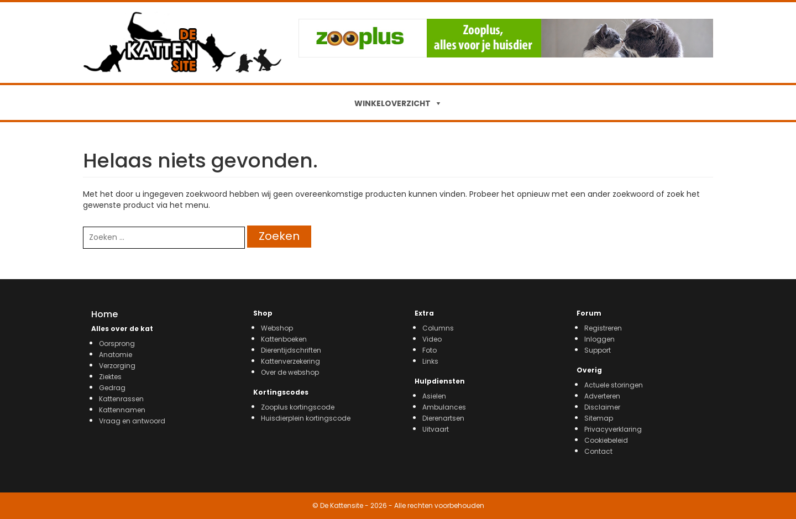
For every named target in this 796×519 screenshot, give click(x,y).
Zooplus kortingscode (297, 407)
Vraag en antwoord (132, 421)
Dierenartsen (443, 418)
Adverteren (602, 396)
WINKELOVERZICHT (392, 103)
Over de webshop (290, 372)
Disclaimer (602, 407)
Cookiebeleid (606, 440)
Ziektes (110, 376)
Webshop (277, 328)
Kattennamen (122, 410)
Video (432, 339)
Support (597, 350)
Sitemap (598, 418)
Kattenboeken (284, 339)
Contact (598, 451)
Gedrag (112, 387)
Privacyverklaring (613, 429)
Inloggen (599, 339)
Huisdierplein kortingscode (305, 418)
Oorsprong (117, 343)
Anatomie (115, 354)
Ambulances (444, 407)
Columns (438, 328)
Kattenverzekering (290, 361)
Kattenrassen (121, 398)
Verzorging (117, 365)
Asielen (434, 396)
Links (430, 361)
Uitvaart (435, 429)
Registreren (603, 328)
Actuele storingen (613, 385)
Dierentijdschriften (291, 350)
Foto (429, 350)
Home (104, 314)
